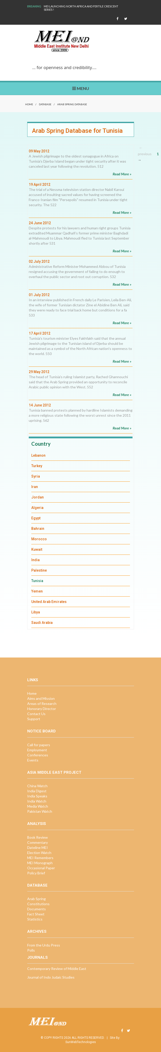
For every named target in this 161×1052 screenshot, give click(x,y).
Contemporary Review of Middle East (56, 968)
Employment (37, 750)
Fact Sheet (36, 914)
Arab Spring (36, 899)
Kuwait (36, 549)
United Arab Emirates (49, 602)
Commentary (37, 842)
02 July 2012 (39, 261)
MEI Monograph (40, 863)
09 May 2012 (39, 151)
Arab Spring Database (72, 104)
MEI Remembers (40, 858)
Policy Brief (36, 873)
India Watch (36, 801)
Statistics (34, 919)
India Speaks (37, 796)
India (35, 560)
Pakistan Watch (39, 811)
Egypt (35, 518)
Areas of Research (41, 703)
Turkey (36, 466)
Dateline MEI (37, 847)
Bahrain (38, 529)
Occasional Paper (41, 868)
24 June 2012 (40, 223)
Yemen (37, 591)
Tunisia (37, 581)
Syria (35, 476)
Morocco (39, 539)
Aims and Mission (41, 698)
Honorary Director (41, 708)
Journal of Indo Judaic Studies (51, 977)
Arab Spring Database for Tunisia (77, 130)
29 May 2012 (39, 372)
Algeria (37, 508)
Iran (34, 487)
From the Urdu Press (43, 945)
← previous (145, 151)
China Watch (37, 786)
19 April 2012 (40, 184)
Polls (31, 950)
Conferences (37, 755)
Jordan (37, 497)
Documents (36, 909)
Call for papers (38, 745)
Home (29, 104)
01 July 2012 (39, 295)
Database (45, 104)
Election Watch (39, 852)
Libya (35, 612)
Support (33, 719)
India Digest (37, 791)
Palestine (39, 570)
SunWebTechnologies (80, 1042)
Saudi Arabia (42, 623)
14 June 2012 (40, 405)
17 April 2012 (40, 333)
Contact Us (36, 714)
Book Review (37, 837)
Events (32, 760)
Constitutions (38, 904)
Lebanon (38, 455)
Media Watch (37, 806)
